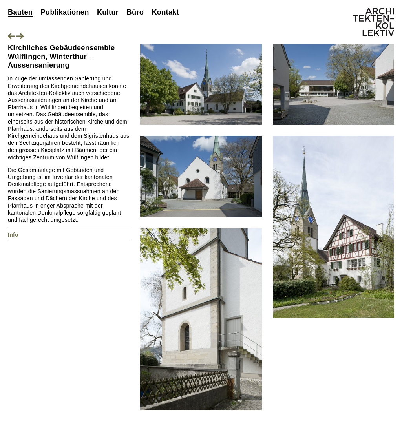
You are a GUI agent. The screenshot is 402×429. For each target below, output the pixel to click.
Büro (135, 12)
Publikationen (65, 12)
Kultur (108, 12)
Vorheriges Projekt (11, 36)
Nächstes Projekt (20, 36)
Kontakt (165, 12)
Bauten (20, 12)
